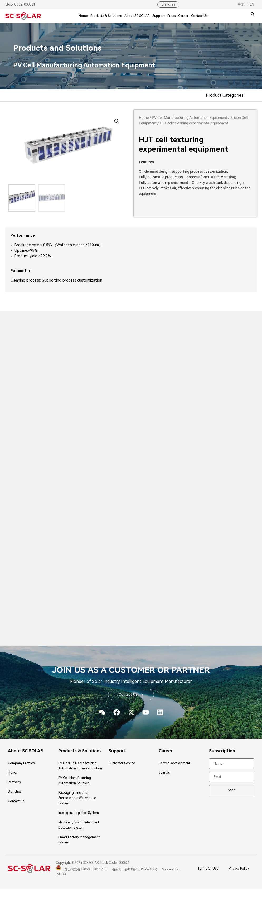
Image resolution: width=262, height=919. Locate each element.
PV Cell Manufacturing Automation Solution (74, 780)
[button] (252, 14)
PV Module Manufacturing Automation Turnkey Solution (80, 766)
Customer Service (122, 763)
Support (158, 16)
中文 (241, 4)
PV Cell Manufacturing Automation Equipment (189, 117)
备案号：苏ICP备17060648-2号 (134, 869)
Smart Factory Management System (79, 840)
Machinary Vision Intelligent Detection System (78, 825)
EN (252, 4)
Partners (14, 782)
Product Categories (225, 95)
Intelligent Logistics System (78, 813)
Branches (168, 4)
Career (183, 16)
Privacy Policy (239, 868)
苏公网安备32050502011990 (81, 869)
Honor (13, 773)
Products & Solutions (106, 16)
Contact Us (199, 16)
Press (171, 16)
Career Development (174, 763)
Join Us (164, 773)
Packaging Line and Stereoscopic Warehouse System (77, 798)
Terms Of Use (207, 868)
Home (83, 16)
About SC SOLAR (137, 16)
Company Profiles (21, 763)
